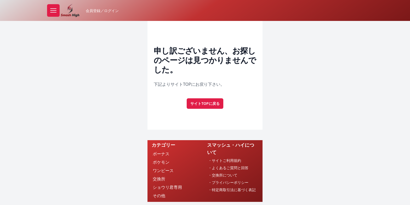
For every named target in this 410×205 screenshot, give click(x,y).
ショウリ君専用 (167, 187)
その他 (159, 195)
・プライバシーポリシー (228, 182)
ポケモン (161, 162)
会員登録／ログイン (102, 10)
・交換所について (222, 175)
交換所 (159, 179)
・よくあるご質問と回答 (228, 167)
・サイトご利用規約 (224, 160)
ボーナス (161, 154)
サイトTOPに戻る (204, 103)
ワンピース (163, 170)
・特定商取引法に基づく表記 (232, 189)
